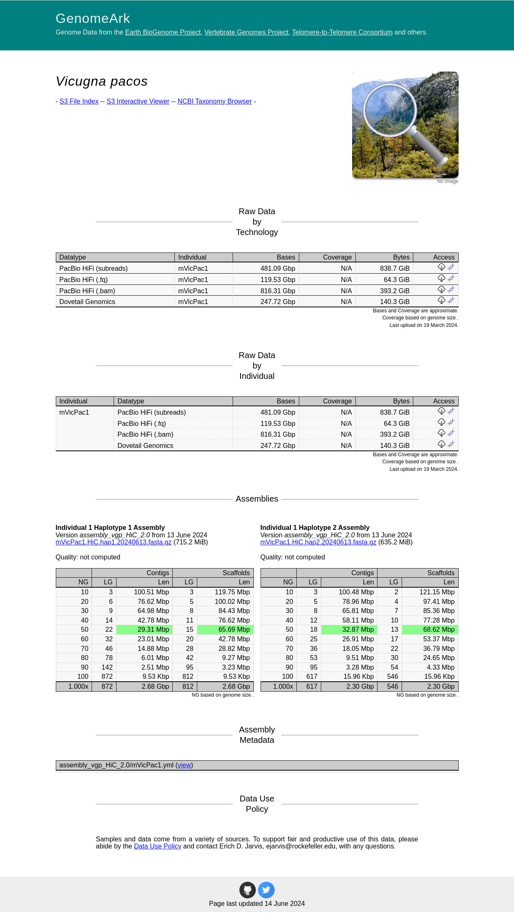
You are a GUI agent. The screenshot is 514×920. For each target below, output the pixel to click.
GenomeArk (93, 18)
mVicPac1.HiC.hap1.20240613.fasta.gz (114, 542)
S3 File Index (79, 101)
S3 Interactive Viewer (138, 101)
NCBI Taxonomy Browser (215, 101)
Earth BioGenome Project (163, 32)
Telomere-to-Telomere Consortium (342, 32)
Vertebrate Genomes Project (246, 32)
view (184, 765)
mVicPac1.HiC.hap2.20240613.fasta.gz (319, 542)
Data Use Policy (157, 846)
